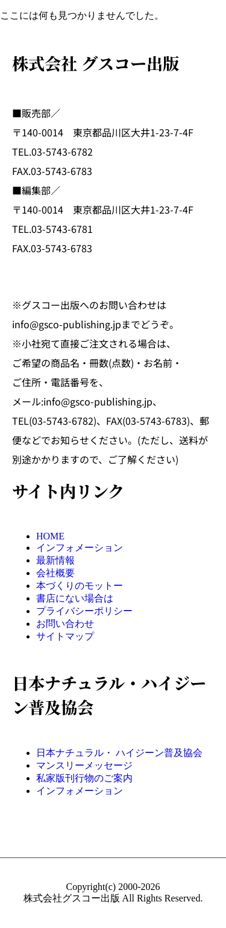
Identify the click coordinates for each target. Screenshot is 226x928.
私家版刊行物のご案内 (84, 778)
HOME (50, 536)
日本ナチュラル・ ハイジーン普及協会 (119, 753)
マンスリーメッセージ (84, 765)
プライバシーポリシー (84, 611)
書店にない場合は (74, 598)
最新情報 (55, 560)
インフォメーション (79, 547)
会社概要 (55, 573)
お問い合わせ (65, 623)
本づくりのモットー (79, 585)
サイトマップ (65, 636)
